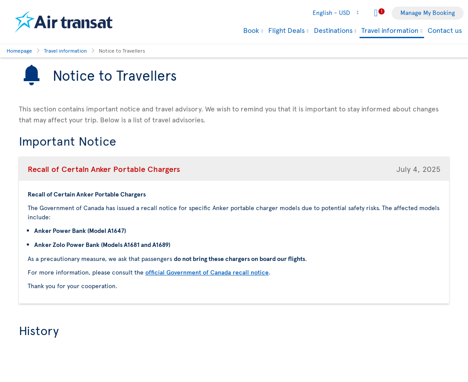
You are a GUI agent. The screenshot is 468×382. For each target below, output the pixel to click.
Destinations (333, 30)
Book (251, 30)
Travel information (390, 30)
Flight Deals (286, 30)
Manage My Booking (427, 12)
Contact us (445, 30)
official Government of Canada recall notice (207, 272)
